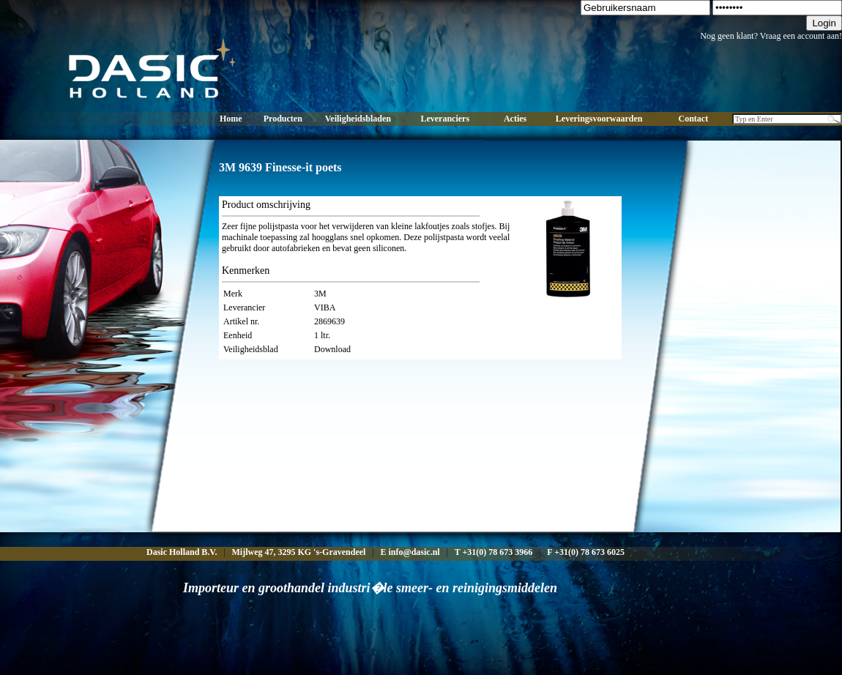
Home (231, 118)
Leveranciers (444, 118)
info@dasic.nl (413, 552)
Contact (694, 118)
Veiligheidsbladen (358, 118)
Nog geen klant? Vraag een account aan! (771, 36)
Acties (515, 118)
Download (332, 349)
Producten (283, 118)
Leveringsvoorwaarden (599, 118)
